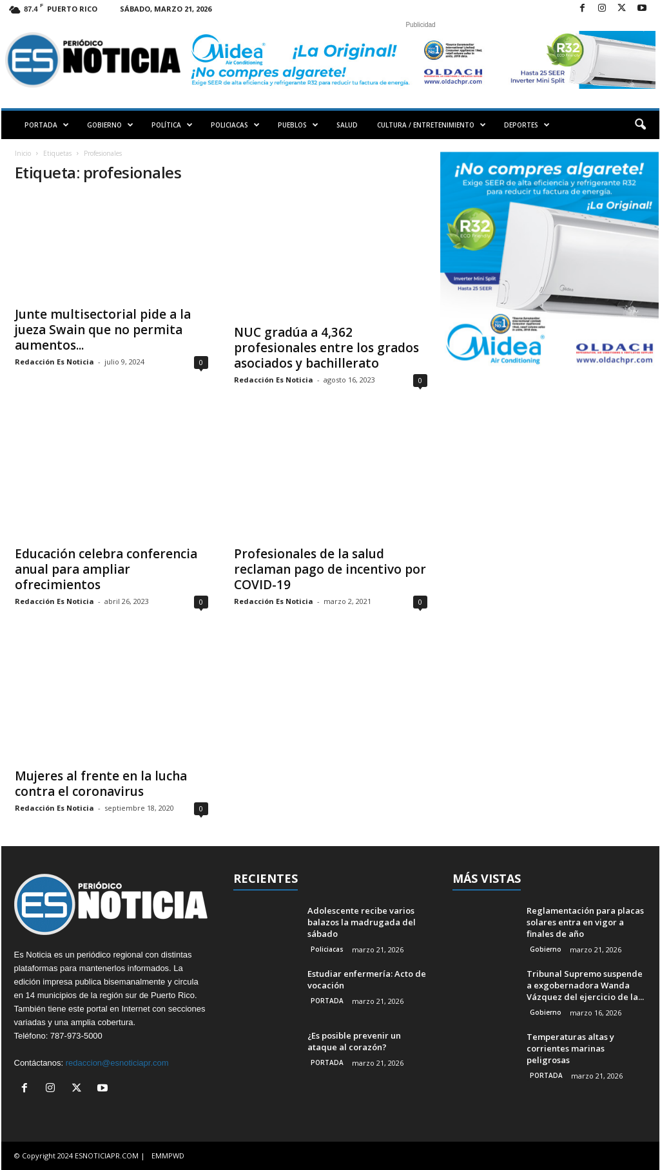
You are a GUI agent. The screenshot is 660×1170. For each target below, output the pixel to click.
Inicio (23, 153)
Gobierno (545, 949)
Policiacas (327, 949)
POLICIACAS (235, 125)
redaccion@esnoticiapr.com (117, 1063)
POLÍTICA (172, 125)
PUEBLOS (298, 125)
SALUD (347, 124)
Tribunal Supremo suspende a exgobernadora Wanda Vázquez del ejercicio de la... (585, 985)
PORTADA (46, 125)
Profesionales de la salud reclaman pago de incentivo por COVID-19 (330, 569)
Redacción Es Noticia (54, 361)
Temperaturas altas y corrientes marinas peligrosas (570, 1048)
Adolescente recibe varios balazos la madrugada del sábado (361, 922)
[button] (640, 125)
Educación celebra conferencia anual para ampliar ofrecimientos (106, 569)
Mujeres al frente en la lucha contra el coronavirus (101, 784)
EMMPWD (167, 1155)
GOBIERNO (110, 125)
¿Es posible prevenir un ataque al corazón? (354, 1041)
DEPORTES (527, 125)
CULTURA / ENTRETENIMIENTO (431, 125)
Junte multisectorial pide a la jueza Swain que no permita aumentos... (103, 330)
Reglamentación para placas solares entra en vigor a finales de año (585, 922)
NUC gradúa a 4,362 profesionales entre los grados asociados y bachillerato (326, 348)
